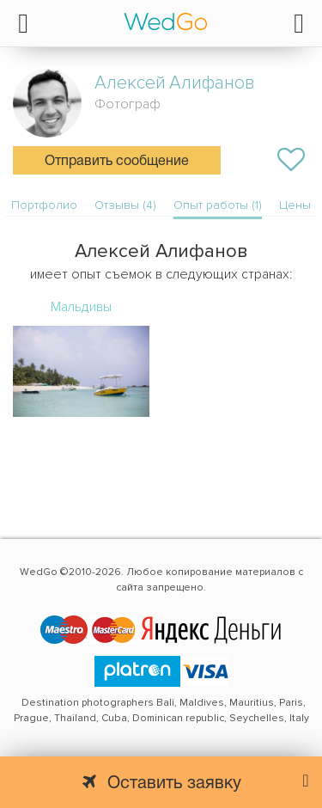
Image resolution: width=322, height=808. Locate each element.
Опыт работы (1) (217, 205)
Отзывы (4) (125, 205)
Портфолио (44, 205)
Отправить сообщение (117, 162)
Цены (295, 205)
